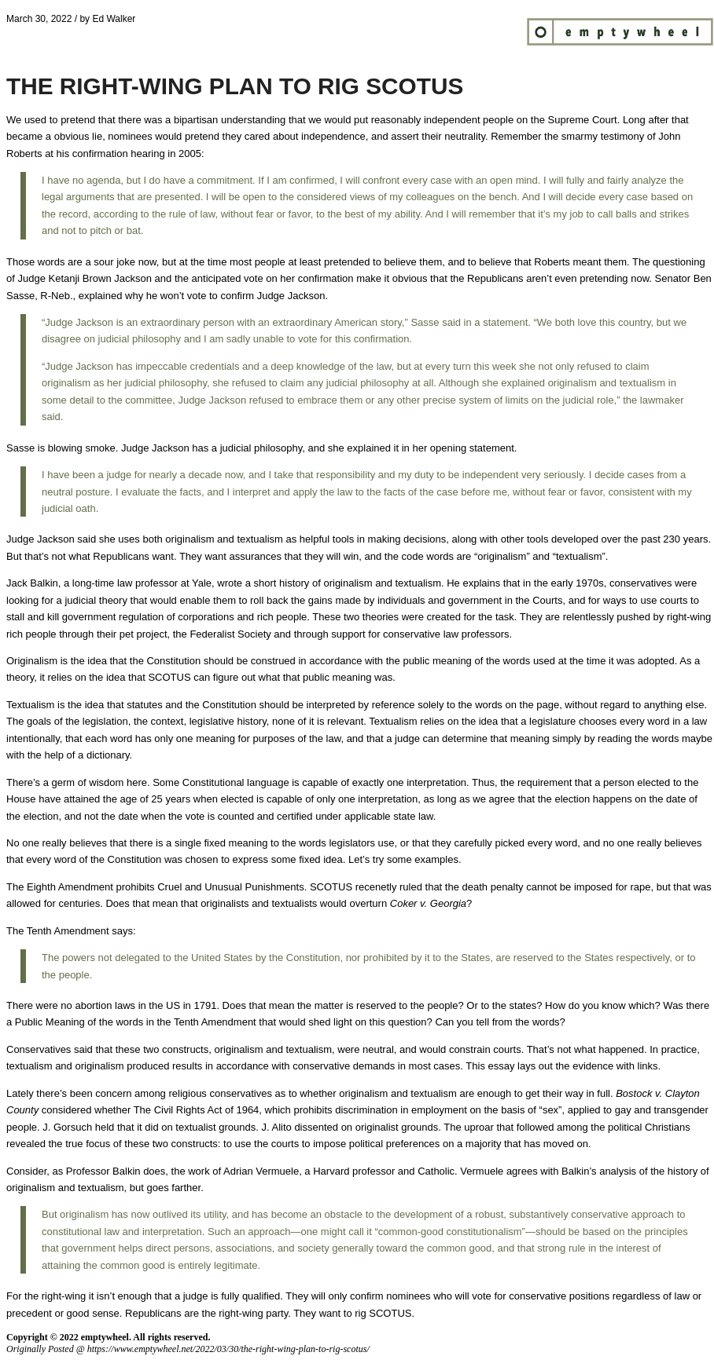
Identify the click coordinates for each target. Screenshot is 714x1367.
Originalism (33, 661)
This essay (490, 1066)
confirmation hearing (118, 153)
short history (282, 583)
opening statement (472, 448)
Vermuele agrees (498, 1171)
